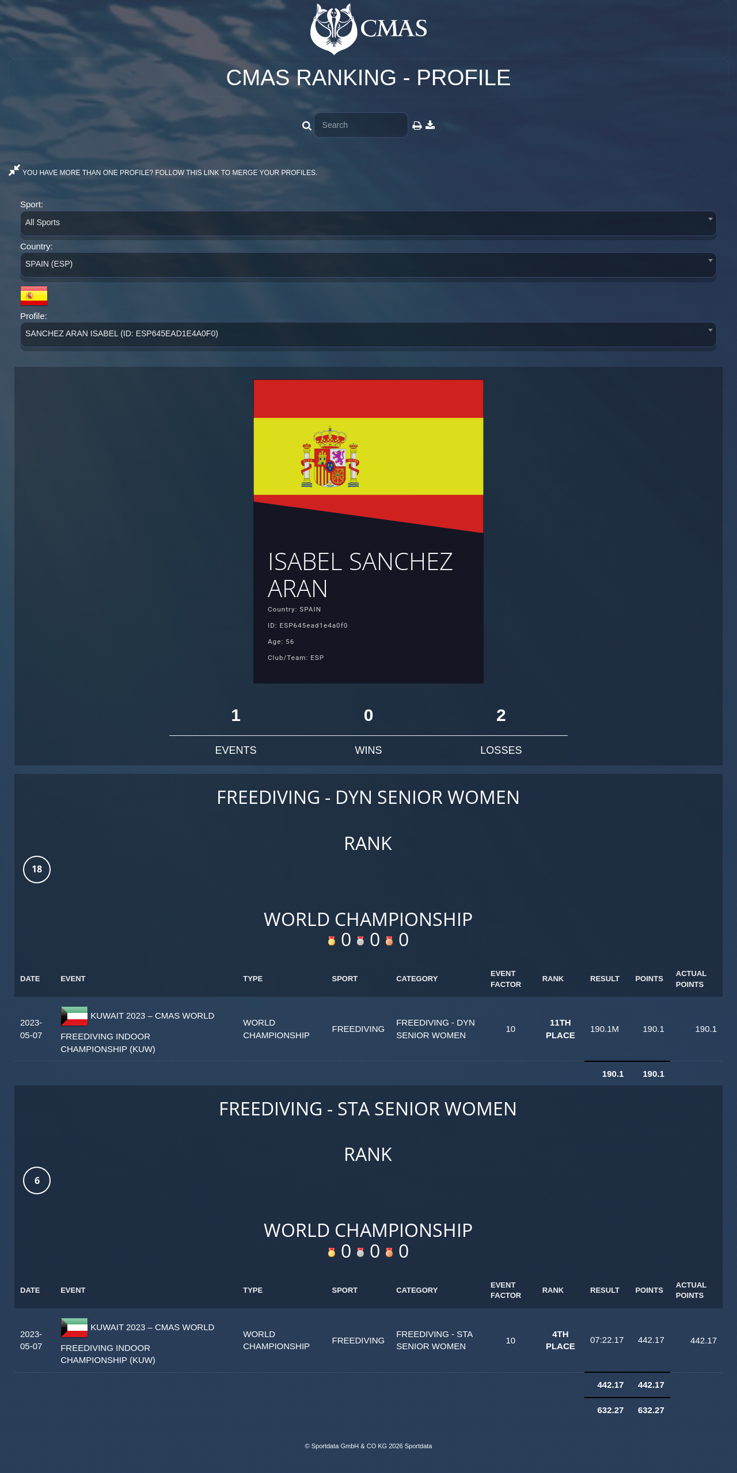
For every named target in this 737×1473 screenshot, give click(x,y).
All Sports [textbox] (42, 222)
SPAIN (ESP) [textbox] (49, 263)
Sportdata (418, 1453)
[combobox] (368, 225)
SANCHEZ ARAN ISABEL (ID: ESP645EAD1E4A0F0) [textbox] (121, 333)
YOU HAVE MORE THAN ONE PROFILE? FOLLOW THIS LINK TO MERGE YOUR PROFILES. (163, 173)
